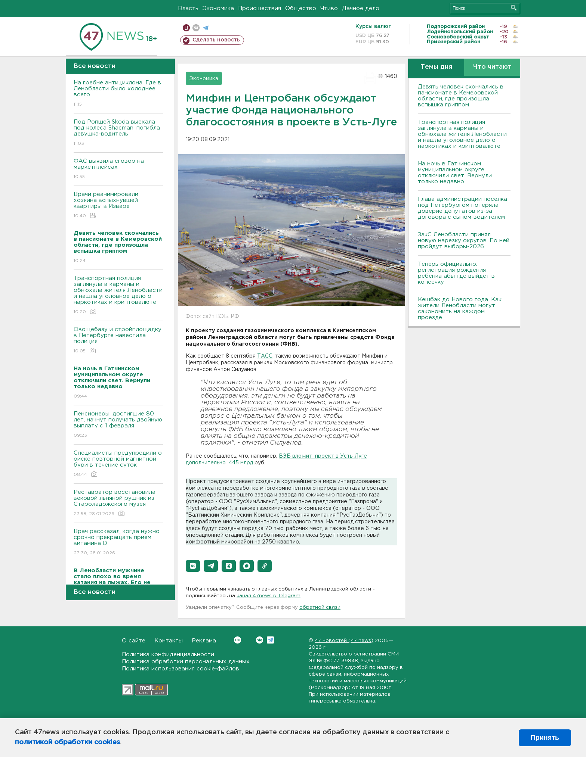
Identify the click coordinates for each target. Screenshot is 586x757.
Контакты (168, 640)
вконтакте (196, 27)
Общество (300, 8)
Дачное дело (360, 8)
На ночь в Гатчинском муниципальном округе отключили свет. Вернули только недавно (455, 172)
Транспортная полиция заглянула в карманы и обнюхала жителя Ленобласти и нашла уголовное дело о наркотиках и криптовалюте (118, 295)
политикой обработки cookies (67, 742)
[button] (193, 566)
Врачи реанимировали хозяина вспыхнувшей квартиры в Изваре (118, 205)
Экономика (218, 8)
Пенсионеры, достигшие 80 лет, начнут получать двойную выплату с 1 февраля (118, 425)
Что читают (492, 67)
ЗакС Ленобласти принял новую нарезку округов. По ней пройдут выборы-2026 (463, 240)
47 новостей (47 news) (344, 641)
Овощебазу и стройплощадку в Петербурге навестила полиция (118, 340)
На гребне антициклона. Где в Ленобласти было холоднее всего (118, 94)
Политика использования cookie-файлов (180, 668)
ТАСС (264, 356)
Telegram (270, 640)
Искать (513, 7)
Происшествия (259, 8)
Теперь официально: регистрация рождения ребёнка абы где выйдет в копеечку (456, 273)
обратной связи (319, 607)
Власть (188, 8)
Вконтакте (237, 640)
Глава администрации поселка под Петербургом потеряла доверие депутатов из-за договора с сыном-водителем (462, 208)
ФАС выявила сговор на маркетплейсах (118, 169)
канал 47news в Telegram (268, 596)
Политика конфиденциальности (168, 654)
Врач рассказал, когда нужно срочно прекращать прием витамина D (118, 542)
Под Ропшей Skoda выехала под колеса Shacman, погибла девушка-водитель (118, 133)
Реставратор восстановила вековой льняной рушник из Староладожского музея (118, 503)
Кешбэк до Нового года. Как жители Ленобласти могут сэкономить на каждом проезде (460, 308)
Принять (545, 737)
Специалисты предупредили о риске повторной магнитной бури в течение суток (118, 464)
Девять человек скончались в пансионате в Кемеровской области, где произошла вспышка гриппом (460, 95)
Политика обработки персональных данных (186, 661)
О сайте (133, 640)
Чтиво (329, 8)
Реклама (204, 640)
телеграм (205, 27)
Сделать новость (216, 40)
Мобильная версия (186, 27)
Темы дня (436, 67)
